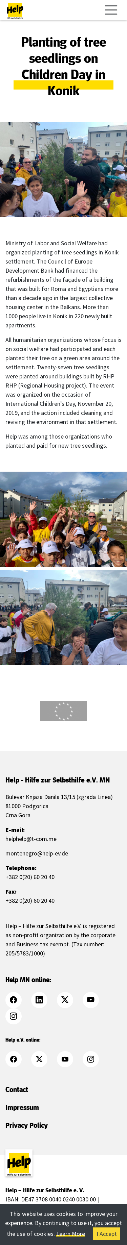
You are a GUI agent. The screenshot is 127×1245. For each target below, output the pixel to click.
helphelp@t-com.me (31, 839)
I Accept (107, 1234)
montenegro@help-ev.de (36, 853)
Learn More (70, 1234)
